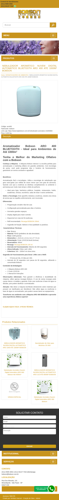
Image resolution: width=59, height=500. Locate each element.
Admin (38, 498)
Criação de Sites (29, 498)
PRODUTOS (8, 58)
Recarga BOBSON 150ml (30, 221)
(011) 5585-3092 (7, 4)
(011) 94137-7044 (7, 6)
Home (3, 75)
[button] (4, 47)
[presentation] (17, 439)
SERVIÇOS (8, 462)
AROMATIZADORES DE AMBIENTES (17, 75)
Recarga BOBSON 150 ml (23, 245)
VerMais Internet (16, 498)
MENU (6, 35)
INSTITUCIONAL (11, 454)
